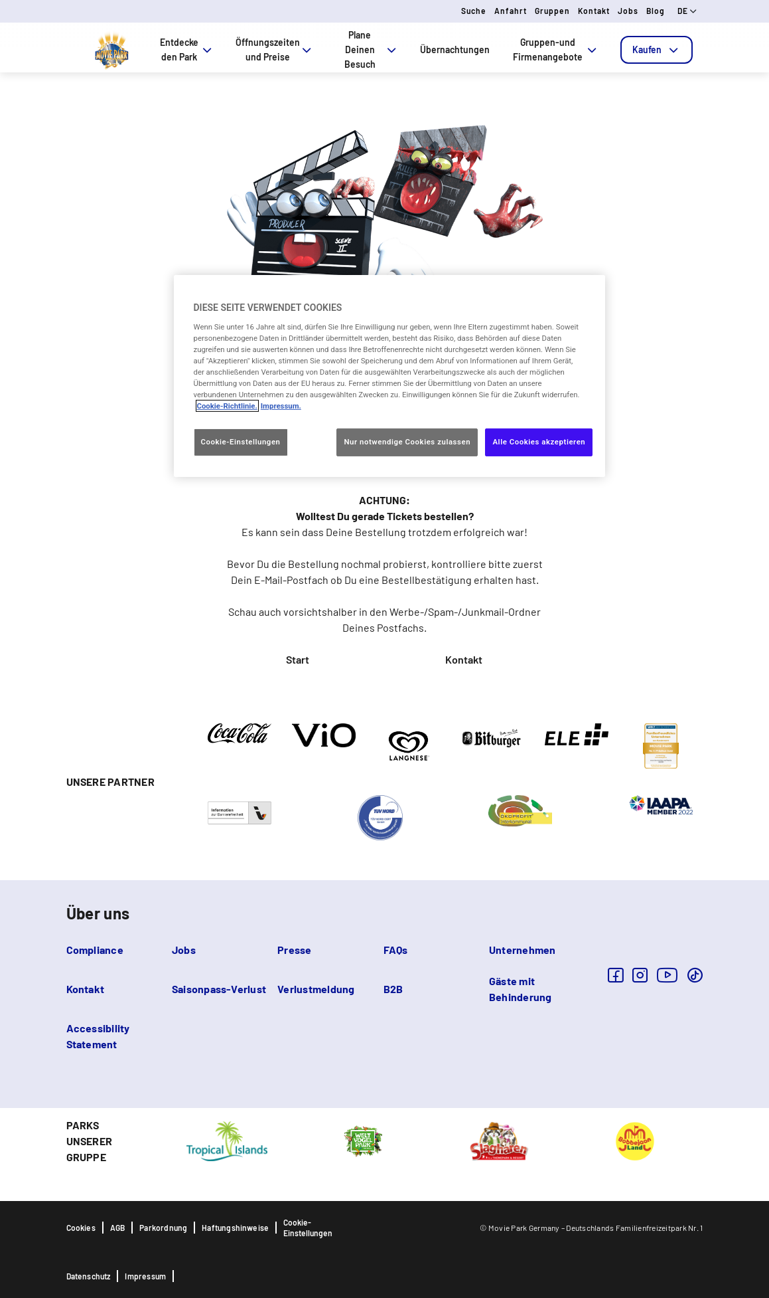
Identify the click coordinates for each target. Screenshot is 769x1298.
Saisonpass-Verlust (219, 988)
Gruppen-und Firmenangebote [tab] (555, 49)
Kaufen (656, 50)
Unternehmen (522, 949)
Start (297, 659)
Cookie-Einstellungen (307, 1228)
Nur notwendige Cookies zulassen (407, 441)
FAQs (396, 949)
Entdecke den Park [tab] (187, 49)
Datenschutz (88, 1276)
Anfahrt (510, 10)
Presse (294, 949)
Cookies (81, 1227)
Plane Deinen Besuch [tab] (371, 49)
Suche (473, 10)
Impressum (145, 1276)
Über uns (98, 913)
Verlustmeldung (315, 988)
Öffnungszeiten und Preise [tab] (275, 49)
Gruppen (552, 10)
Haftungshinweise (235, 1227)
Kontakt (594, 10)
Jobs (628, 10)
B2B (393, 988)
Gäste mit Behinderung (520, 988)
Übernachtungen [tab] (455, 49)
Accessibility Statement (98, 1036)
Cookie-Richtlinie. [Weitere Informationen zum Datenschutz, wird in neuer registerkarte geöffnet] (227, 406)
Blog (655, 10)
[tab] (656, 50)
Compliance (94, 949)
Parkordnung (163, 1227)
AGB (117, 1227)
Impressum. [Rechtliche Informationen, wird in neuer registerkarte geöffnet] (281, 406)
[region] (389, 376)
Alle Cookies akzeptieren (538, 441)
